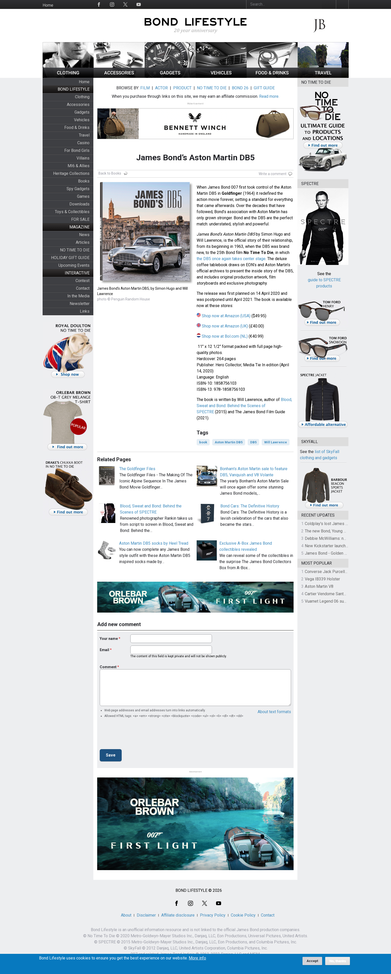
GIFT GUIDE (264, 88)
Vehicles (82, 119)
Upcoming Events (74, 265)
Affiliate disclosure (178, 915)
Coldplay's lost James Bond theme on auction (345, 523)
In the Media (78, 296)
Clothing (82, 96)
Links (85, 311)
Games (83, 196)
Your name (109, 639)
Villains (83, 158)
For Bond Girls (77, 150)
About (126, 915)
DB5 (253, 442)
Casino (83, 142)
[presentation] (138, 735)
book (203, 442)
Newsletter (80, 303)
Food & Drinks (77, 127)
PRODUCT (182, 88)
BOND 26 (240, 88)
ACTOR (161, 88)
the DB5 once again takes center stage (231, 258)
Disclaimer (146, 915)
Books (84, 181)
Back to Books (109, 173)
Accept (312, 961)
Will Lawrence (275, 442)
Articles (83, 242)
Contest (82, 280)
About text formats (274, 711)
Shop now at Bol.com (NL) (225, 336)
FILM (145, 88)
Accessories (78, 104)
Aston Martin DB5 (229, 442)
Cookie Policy (243, 915)
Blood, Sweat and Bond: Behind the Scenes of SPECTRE (244, 405)
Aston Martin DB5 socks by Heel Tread (153, 543)
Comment (108, 667)
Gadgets (82, 112)
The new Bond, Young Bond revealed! (338, 531)
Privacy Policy (212, 915)
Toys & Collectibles (72, 211)
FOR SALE (80, 219)
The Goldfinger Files (137, 468)
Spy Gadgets (78, 188)
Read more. (269, 96)
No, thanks (337, 961)
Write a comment (272, 174)
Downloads (79, 204)
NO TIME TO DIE (75, 250)
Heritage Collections (71, 173)
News (84, 234)
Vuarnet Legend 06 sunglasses (332, 601)
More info (197, 958)
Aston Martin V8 (319, 586)
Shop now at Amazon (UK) (225, 326)
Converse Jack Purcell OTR (329, 571)
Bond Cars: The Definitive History (249, 506)
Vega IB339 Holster (322, 579)
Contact (83, 288)
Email (104, 650)
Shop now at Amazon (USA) (226, 315)
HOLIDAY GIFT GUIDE (70, 257)
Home (48, 5)
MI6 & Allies (79, 165)
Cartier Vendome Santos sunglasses (337, 593)
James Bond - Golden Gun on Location (339, 553)
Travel (84, 135)
